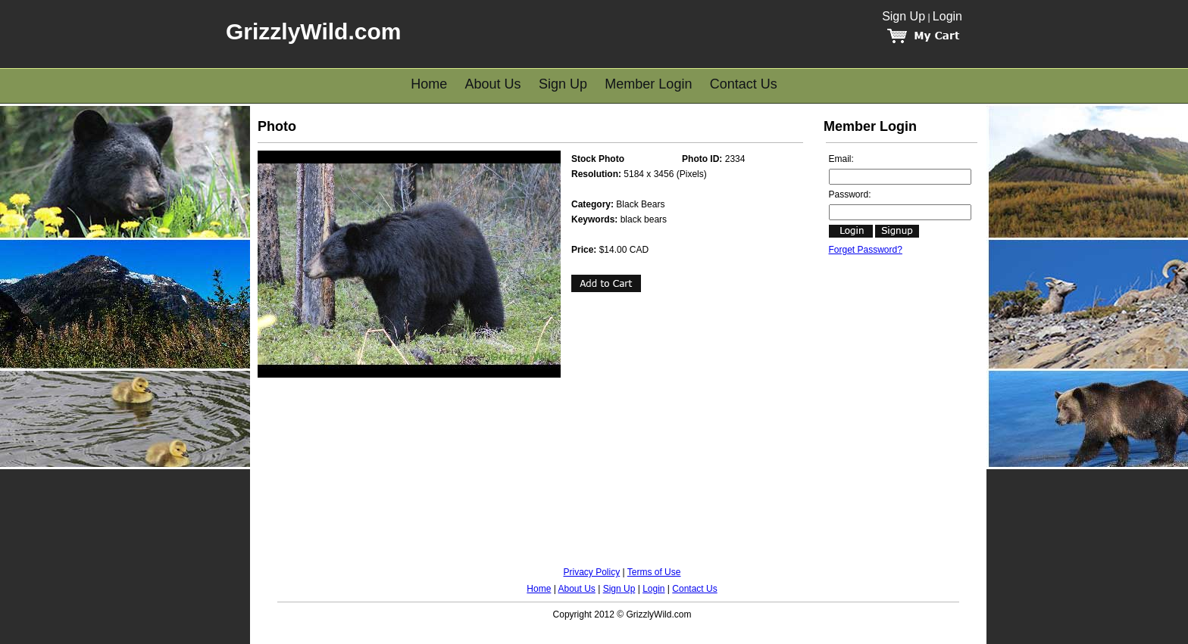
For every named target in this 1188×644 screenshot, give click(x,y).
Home (429, 84)
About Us (493, 84)
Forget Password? (865, 249)
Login (947, 16)
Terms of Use (654, 572)
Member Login (648, 84)
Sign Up (903, 16)
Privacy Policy (592, 572)
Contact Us (743, 84)
